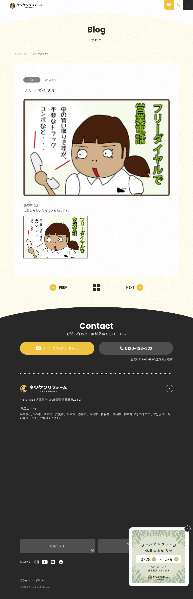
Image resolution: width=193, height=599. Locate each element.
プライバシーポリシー (33, 580)
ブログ (32, 79)
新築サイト (72, 548)
